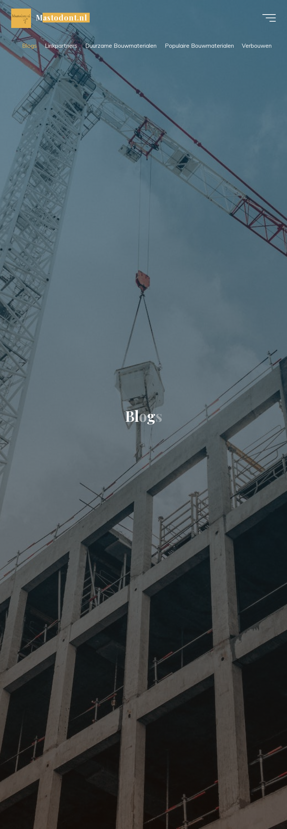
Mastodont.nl (61, 17)
